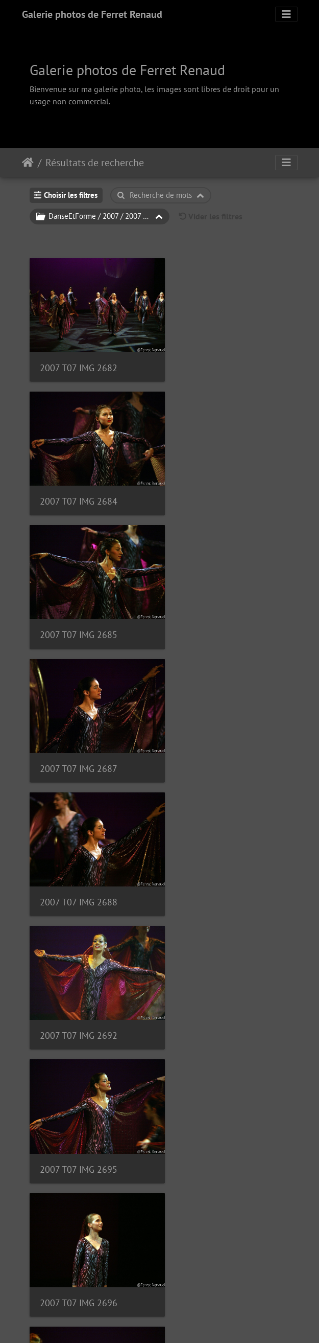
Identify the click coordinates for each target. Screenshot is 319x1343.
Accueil (28, 162)
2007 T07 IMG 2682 (78, 358)
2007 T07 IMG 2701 (216, 856)
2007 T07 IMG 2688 (78, 607)
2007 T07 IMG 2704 (216, 981)
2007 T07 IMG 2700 (78, 856)
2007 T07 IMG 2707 (216, 1106)
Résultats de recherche (94, 162)
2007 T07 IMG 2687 (216, 483)
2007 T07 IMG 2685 (78, 483)
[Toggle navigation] (286, 14)
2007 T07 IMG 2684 (216, 358)
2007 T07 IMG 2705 (78, 1106)
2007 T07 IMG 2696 (216, 732)
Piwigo (182, 1321)
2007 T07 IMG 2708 (78, 1230)
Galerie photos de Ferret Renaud (92, 14)
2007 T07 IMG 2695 (78, 732)
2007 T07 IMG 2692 (216, 607)
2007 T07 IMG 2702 (78, 981)
